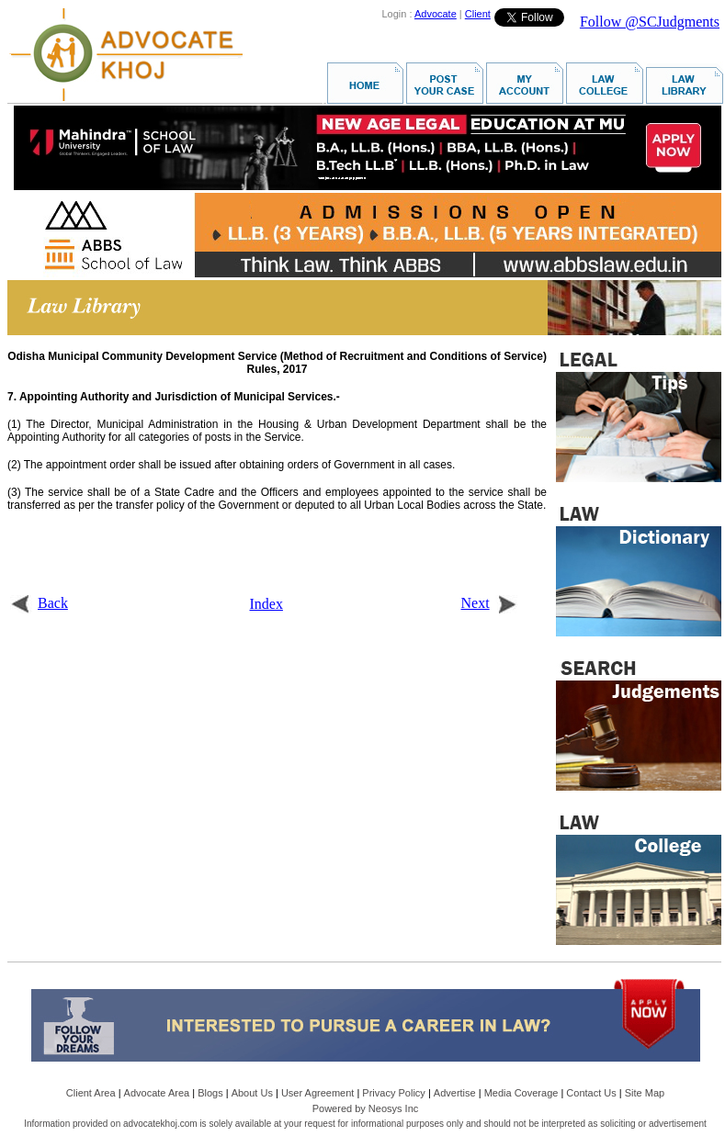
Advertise (455, 1092)
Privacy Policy (393, 1092)
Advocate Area (157, 1092)
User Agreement (317, 1092)
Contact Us (591, 1092)
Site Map (644, 1092)
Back (39, 603)
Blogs (210, 1092)
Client (478, 13)
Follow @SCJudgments (649, 21)
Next (489, 603)
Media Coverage (521, 1092)
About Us (252, 1092)
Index (266, 604)
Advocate (435, 13)
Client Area (91, 1092)
